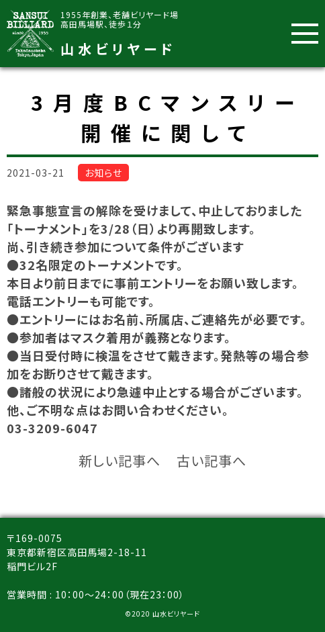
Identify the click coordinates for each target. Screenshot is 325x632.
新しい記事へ (119, 460)
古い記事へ (211, 460)
